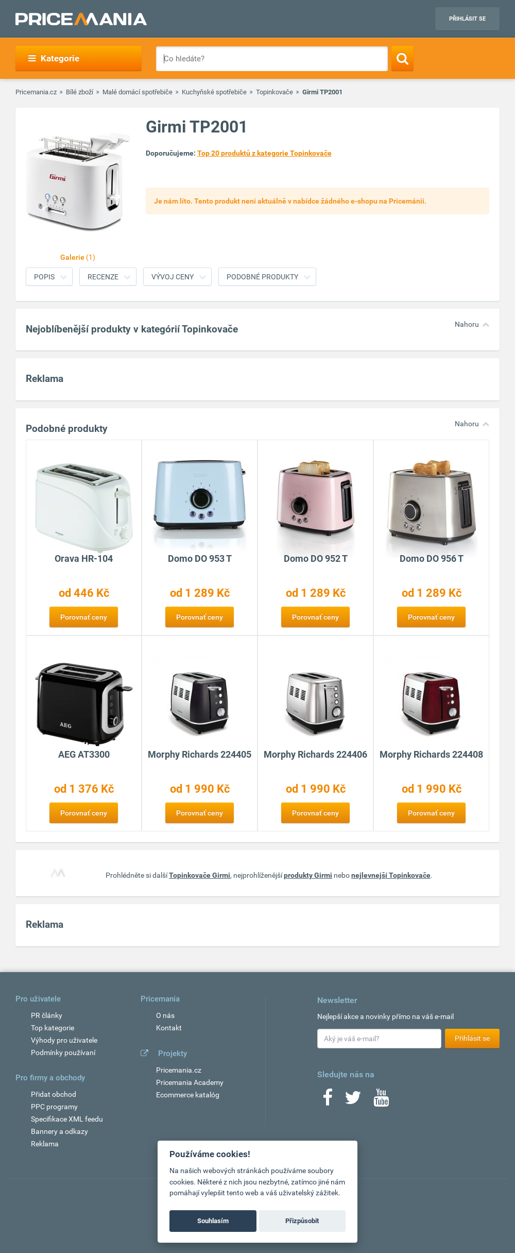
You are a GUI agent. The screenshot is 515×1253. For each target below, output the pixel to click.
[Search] (402, 58)
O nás (165, 1015)
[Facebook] (327, 1100)
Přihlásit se (467, 18)
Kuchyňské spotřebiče (214, 92)
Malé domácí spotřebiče (137, 92)
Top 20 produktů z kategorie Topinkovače (264, 153)
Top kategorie (52, 1028)
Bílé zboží (79, 92)
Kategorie (53, 58)
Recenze (103, 277)
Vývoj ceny (172, 277)
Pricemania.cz (36, 92)
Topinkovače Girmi (199, 875)
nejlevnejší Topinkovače (391, 875)
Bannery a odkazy (59, 1131)
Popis (44, 277)
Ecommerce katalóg (187, 1095)
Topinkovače (274, 92)
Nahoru (467, 324)
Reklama (45, 1144)
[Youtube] (381, 1100)
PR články (46, 1015)
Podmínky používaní (63, 1052)
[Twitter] (353, 1100)
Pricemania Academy (190, 1082)
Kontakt (169, 1028)
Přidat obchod (53, 1094)
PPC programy (54, 1106)
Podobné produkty (262, 277)
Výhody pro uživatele (64, 1040)
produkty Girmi (308, 875)
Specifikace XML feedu (67, 1119)
